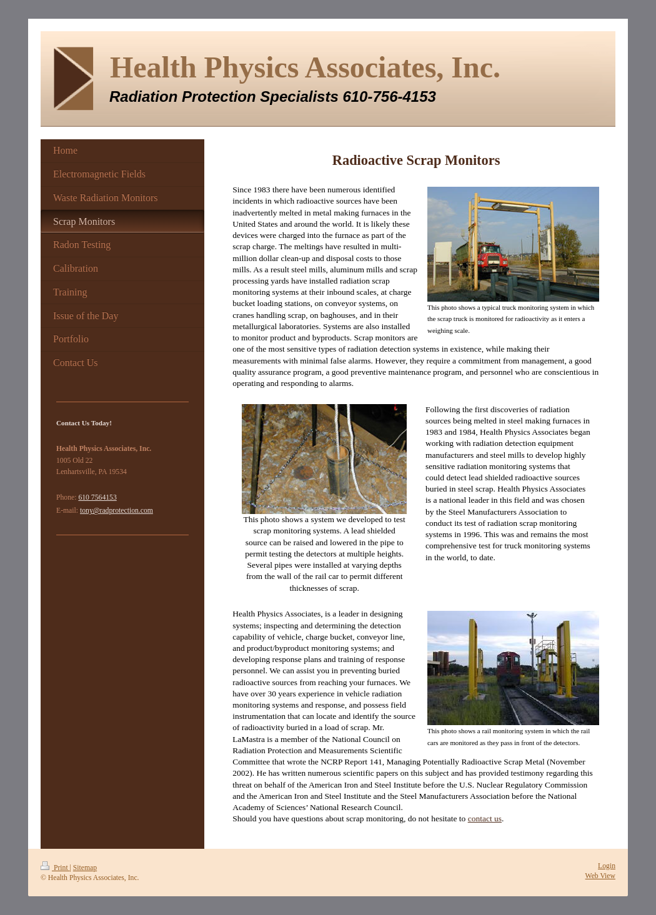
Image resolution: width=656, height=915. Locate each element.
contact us (485, 818)
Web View (600, 876)
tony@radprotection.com (116, 511)
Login (606, 866)
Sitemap (85, 868)
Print (55, 868)
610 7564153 (97, 497)
